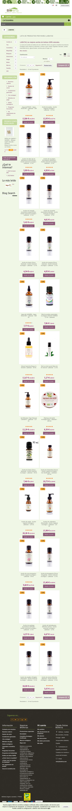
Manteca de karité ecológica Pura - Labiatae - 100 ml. (49, 419)
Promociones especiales (10, 122)
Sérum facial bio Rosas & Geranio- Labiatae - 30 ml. (28, 366)
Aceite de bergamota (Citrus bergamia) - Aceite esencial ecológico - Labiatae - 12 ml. (49, 575)
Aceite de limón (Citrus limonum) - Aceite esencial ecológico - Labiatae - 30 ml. (28, 471)
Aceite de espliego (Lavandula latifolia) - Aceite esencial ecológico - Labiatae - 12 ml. (29, 627)
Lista (68, 55)
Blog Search (8, 300)
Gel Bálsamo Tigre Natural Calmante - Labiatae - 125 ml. (29, 419)
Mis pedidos (40, 729)
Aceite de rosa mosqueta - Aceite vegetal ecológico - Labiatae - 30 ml (29, 575)
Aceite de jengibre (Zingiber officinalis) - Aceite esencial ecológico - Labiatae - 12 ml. (28, 678)
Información (10, 77)
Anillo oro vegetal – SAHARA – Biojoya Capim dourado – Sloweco (11, 140)
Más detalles (23, 50)
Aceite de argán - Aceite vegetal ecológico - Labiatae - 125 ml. (28, 523)
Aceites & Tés (9, 43)
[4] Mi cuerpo (11, 186)
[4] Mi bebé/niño (12, 195)
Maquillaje (9, 50)
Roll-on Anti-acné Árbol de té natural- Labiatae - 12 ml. (49, 366)
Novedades (23, 734)
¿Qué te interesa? (7, 166)
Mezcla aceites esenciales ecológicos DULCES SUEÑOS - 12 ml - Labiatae (49, 315)
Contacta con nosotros (9, 729)
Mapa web (23, 743)
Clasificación (23, 54)
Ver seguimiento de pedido (10, 113)
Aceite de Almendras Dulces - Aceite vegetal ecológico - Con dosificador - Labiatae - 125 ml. (49, 472)
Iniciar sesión (65, 5)
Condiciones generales (9, 736)
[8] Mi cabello (11, 192)
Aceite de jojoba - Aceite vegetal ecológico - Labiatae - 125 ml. (49, 108)
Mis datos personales (43, 741)
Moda (8, 62)
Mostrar (45, 58)
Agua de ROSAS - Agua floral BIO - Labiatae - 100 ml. (29, 108)
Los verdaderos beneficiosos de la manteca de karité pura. (10, 243)
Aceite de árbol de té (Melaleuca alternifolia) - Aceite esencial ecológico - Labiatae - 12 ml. (29, 161)
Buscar (67, 24)
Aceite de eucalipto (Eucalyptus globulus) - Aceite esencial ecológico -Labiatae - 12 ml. (49, 161)
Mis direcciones (42, 738)
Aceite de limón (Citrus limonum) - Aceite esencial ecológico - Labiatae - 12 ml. (28, 264)
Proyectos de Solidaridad (9, 753)
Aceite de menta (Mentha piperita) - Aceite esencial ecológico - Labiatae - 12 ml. (49, 678)
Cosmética (9, 47)
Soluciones (9, 56)
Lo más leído (9, 235)
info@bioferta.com (61, 761)
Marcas (8, 65)
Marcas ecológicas (25, 740)
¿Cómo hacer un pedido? (9, 758)
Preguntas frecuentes (8, 750)
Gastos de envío (7, 734)
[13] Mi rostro (11, 184)
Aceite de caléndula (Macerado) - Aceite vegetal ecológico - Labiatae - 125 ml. (49, 524)
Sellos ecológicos (7, 744)
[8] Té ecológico (12, 220)
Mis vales (40, 743)
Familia (8, 68)
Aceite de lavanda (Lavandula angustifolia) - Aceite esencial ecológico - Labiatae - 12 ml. (29, 213)
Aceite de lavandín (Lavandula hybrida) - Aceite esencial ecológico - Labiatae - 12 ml (49, 213)
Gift (7, 71)
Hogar (8, 59)
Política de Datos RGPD (9, 755)
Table (65, 55)
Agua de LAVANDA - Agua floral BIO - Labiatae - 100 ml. (29, 315)
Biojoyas (8, 53)
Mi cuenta (41, 725)
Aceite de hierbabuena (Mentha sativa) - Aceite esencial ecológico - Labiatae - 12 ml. (49, 627)
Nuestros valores (7, 732)
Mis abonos (40, 736)
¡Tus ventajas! (12, 95)
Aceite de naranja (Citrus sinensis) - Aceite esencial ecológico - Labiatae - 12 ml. (49, 264)
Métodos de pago (7, 741)
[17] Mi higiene (12, 189)
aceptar (65, 806)
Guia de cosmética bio (8, 768)
